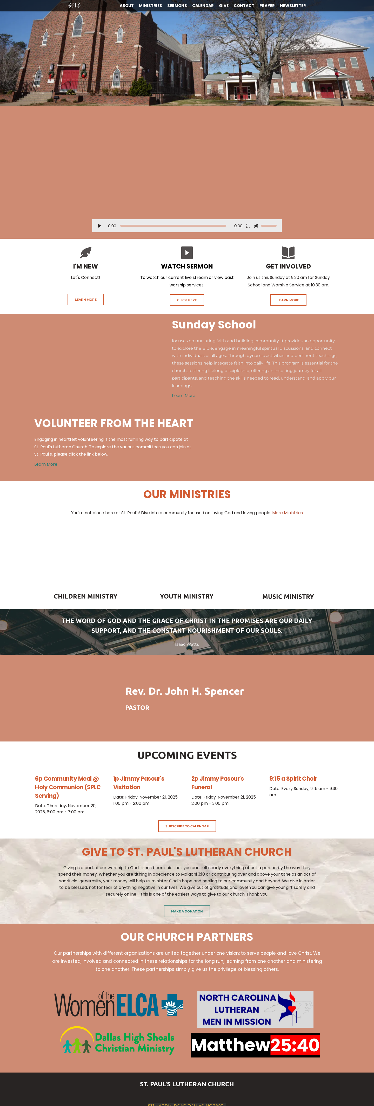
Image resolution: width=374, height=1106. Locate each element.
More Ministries (287, 513)
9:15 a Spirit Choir (293, 779)
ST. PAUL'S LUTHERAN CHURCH (187, 1084)
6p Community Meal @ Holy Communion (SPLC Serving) (68, 787)
